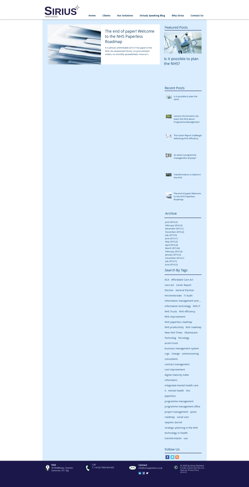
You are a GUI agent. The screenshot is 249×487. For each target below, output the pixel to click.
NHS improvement (175, 316)
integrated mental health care (181, 385)
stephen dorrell (173, 422)
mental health (176, 390)
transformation (173, 438)
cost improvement (175, 369)
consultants (171, 359)
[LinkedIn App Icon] (140, 473)
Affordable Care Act (182, 279)
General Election (185, 290)
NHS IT (196, 306)
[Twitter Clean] (147, 473)
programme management (179, 401)
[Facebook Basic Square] (167, 457)
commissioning (190, 353)
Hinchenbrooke (173, 295)
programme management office (182, 406)
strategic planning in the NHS (181, 427)
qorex (193, 411)
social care (183, 417)
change (176, 353)
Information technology (178, 306)
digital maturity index (177, 374)
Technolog (170, 337)
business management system (182, 348)
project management (176, 411)
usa (186, 438)
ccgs (167, 353)
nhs (188, 390)
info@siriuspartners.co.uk (150, 468)
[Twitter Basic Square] (172, 457)
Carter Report (183, 285)
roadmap (170, 417)
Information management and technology (183, 300)
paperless (170, 395)
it (165, 390)
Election (169, 290)
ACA (167, 279)
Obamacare (191, 332)
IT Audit (188, 295)
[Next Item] (196, 43)
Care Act (169, 285)
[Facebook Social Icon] (143, 473)
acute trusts (171, 343)
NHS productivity (174, 327)
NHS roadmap (193, 327)
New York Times (173, 332)
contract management (177, 364)
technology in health (176, 432)
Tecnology (183, 337)
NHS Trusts (171, 311)
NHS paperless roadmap (178, 322)
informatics (171, 380)
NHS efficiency (187, 311)
